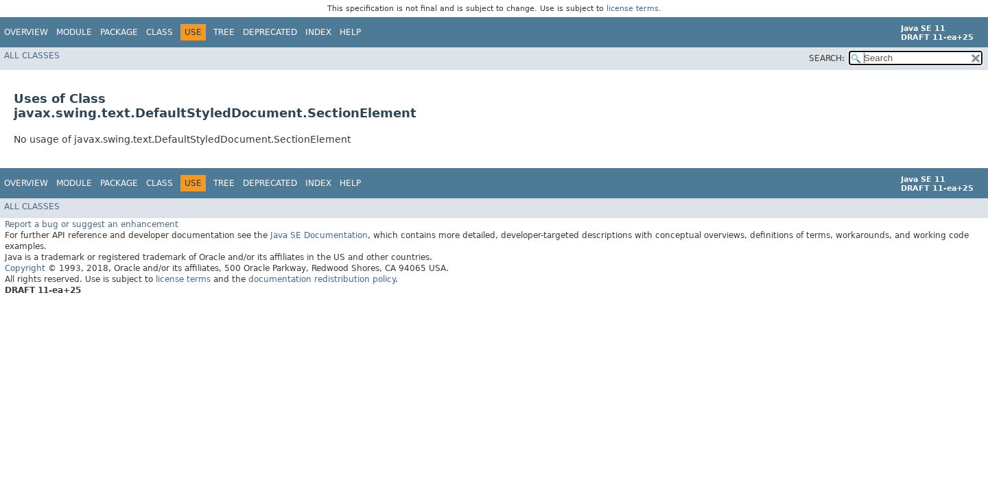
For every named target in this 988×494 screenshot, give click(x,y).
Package (119, 32)
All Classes (32, 55)
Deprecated (270, 32)
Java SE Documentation (319, 234)
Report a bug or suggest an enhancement (91, 223)
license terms (633, 8)
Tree (224, 32)
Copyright (25, 267)
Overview (26, 32)
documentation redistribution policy (321, 278)
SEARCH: (827, 58)
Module (74, 32)
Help (350, 32)
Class (159, 32)
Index (318, 32)
